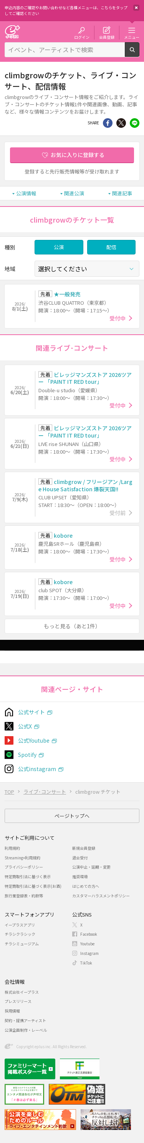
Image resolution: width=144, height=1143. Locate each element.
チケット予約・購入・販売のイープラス (12, 31)
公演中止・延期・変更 (91, 867)
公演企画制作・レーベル (26, 1030)
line (134, 123)
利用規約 (12, 848)
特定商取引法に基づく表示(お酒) (33, 886)
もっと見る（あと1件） (72, 626)
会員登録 (106, 37)
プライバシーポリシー (24, 867)
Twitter (121, 123)
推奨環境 (80, 876)
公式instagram (37, 769)
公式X (25, 726)
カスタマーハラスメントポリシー (101, 896)
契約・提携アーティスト (25, 1020)
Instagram (89, 953)
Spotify (27, 754)
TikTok (86, 963)
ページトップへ (72, 815)
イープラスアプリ (20, 925)
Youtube (87, 943)
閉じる (136, 8)
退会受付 (80, 858)
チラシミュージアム (22, 943)
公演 (59, 247)
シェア (108, 123)
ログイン (81, 37)
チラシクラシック (20, 934)
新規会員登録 (83, 848)
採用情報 (12, 1011)
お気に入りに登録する (77, 155)
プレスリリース (18, 1001)
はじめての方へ (85, 886)
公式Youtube (34, 740)
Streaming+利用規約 (22, 858)
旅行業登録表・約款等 (24, 896)
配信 (111, 247)
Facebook (88, 934)
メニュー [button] (131, 37)
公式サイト (31, 712)
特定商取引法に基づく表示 (28, 876)
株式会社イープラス (22, 992)
